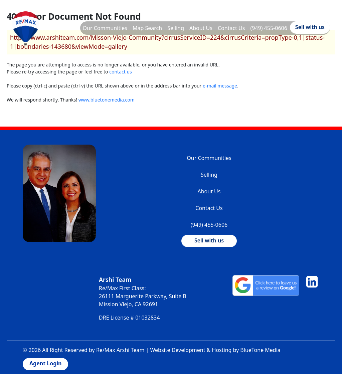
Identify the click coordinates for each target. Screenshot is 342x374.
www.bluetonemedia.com (106, 100)
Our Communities (105, 28)
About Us (200, 28)
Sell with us (310, 27)
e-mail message (220, 85)
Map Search (147, 28)
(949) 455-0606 (268, 28)
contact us (120, 71)
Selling (175, 28)
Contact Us (231, 28)
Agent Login (45, 363)
